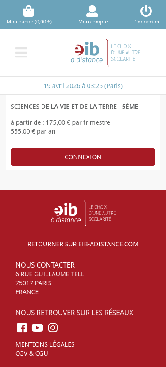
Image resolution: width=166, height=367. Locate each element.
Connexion (83, 157)
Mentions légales (45, 344)
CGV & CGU (31, 353)
